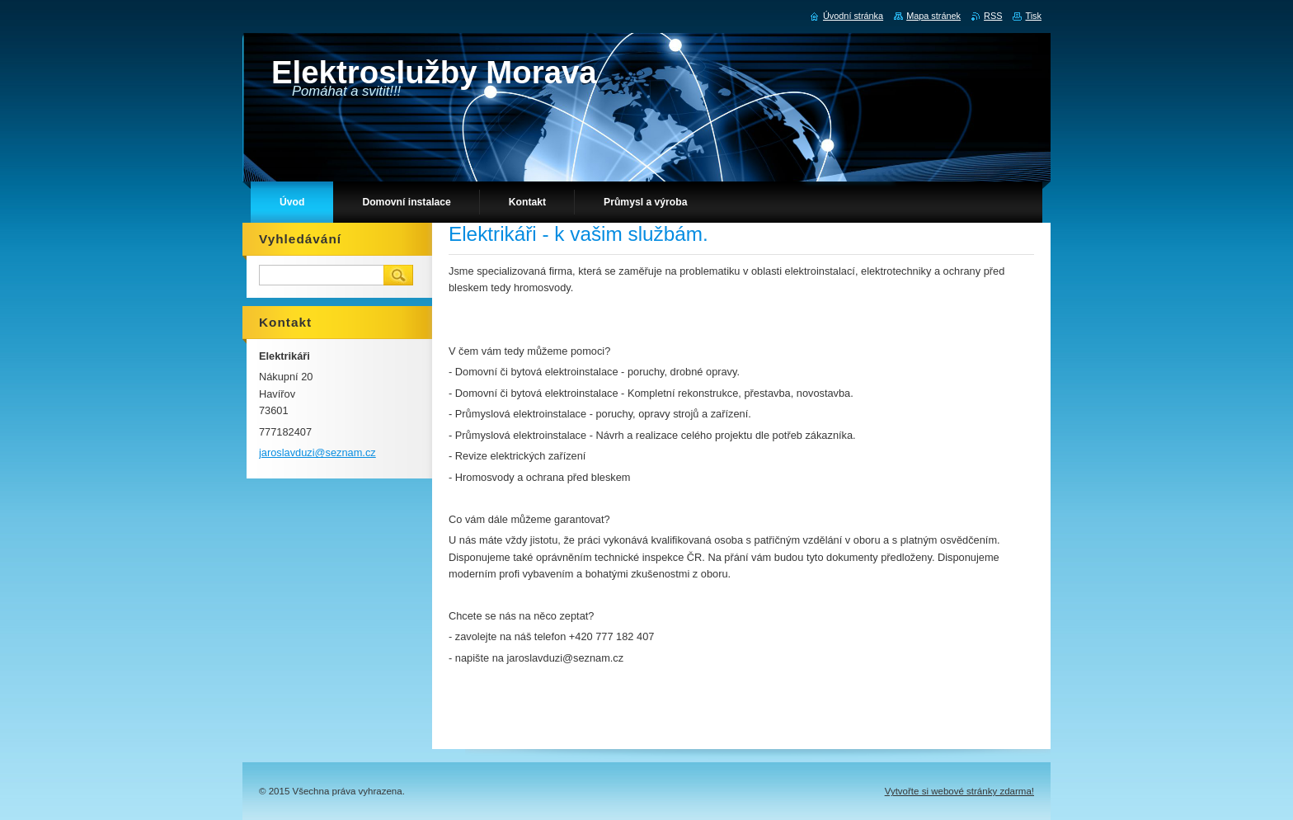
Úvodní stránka (853, 16)
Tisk (1033, 16)
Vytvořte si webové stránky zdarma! (959, 791)
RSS (993, 16)
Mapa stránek (933, 16)
